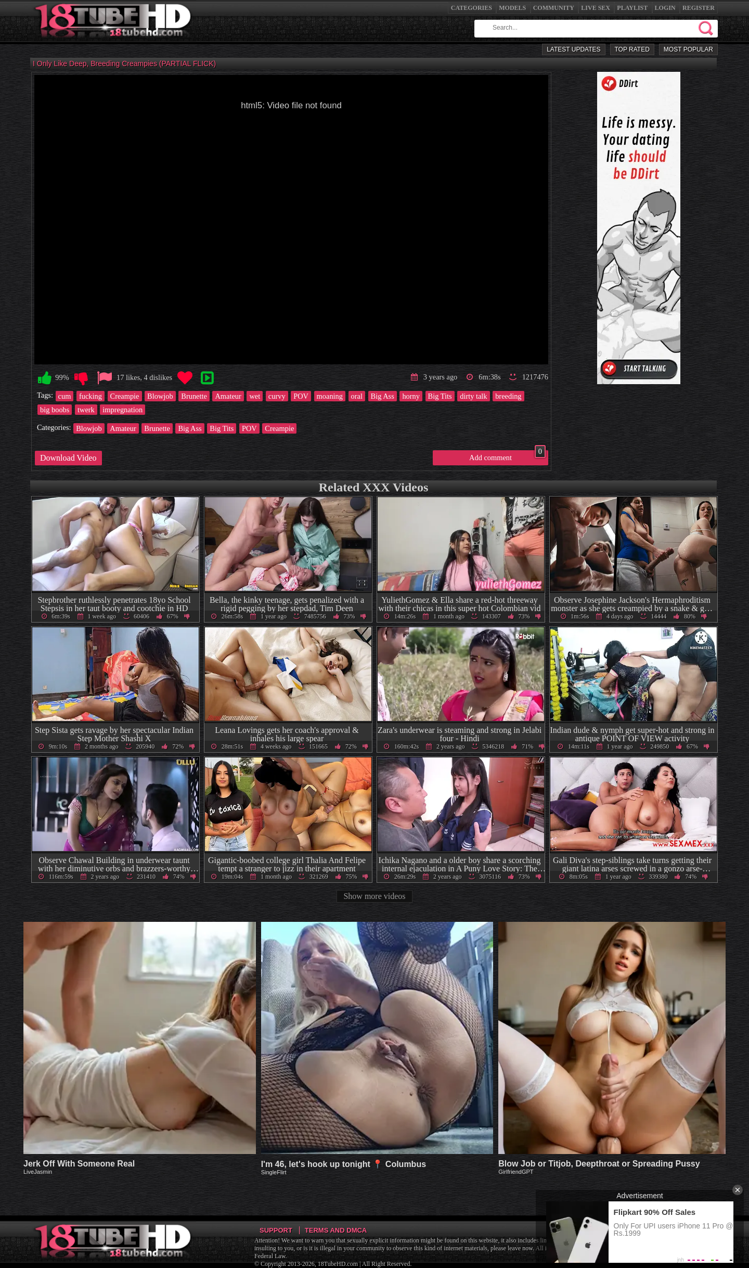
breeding (508, 396)
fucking (90, 396)
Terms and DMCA (336, 1230)
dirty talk (473, 396)
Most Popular (688, 49)
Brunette (194, 396)
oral (357, 396)
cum (64, 396)
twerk (86, 409)
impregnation (122, 409)
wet (254, 396)
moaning (330, 396)
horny (411, 396)
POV (300, 396)
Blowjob (160, 396)
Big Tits (440, 396)
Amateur (228, 396)
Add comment (507, 456)
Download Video (68, 457)
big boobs (54, 409)
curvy (277, 396)
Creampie (124, 396)
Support (276, 1230)
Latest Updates (573, 49)
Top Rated (632, 49)
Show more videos (374, 896)
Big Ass (382, 396)
